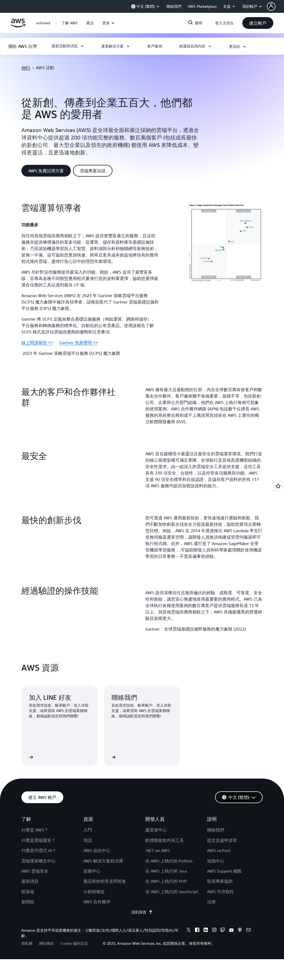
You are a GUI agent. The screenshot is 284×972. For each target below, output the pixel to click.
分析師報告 (94, 891)
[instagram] (214, 931)
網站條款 (46, 943)
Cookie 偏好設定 (74, 943)
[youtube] (231, 931)
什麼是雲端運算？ (38, 840)
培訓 (87, 840)
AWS (25, 67)
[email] (248, 931)
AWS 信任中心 (96, 850)
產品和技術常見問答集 (104, 881)
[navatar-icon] (271, 6)
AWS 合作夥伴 (96, 901)
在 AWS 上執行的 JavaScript (171, 891)
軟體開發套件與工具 (164, 840)
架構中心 (91, 871)
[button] (275, 6)
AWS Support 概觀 (224, 871)
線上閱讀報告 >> (37, 342)
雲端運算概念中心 (38, 861)
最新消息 (29, 881)
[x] (188, 931)
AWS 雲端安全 (34, 871)
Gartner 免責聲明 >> (78, 342)
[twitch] (223, 931)
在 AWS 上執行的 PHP (166, 881)
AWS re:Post (218, 850)
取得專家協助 (220, 881)
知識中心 (215, 861)
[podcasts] (240, 931)
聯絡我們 (215, 830)
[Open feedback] (278, 486)
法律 (211, 901)
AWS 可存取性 (220, 891)
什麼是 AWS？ (34, 830)
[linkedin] (206, 931)
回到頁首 (142, 912)
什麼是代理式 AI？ (38, 850)
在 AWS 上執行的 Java (166, 871)
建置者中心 (156, 830)
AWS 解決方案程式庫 (103, 861)
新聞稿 (27, 901)
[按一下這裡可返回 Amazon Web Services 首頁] (18, 26)
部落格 (27, 891)
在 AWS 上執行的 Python (168, 861)
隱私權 (27, 943)
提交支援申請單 (222, 840)
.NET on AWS (157, 850)
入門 (87, 830)
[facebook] (197, 931)
